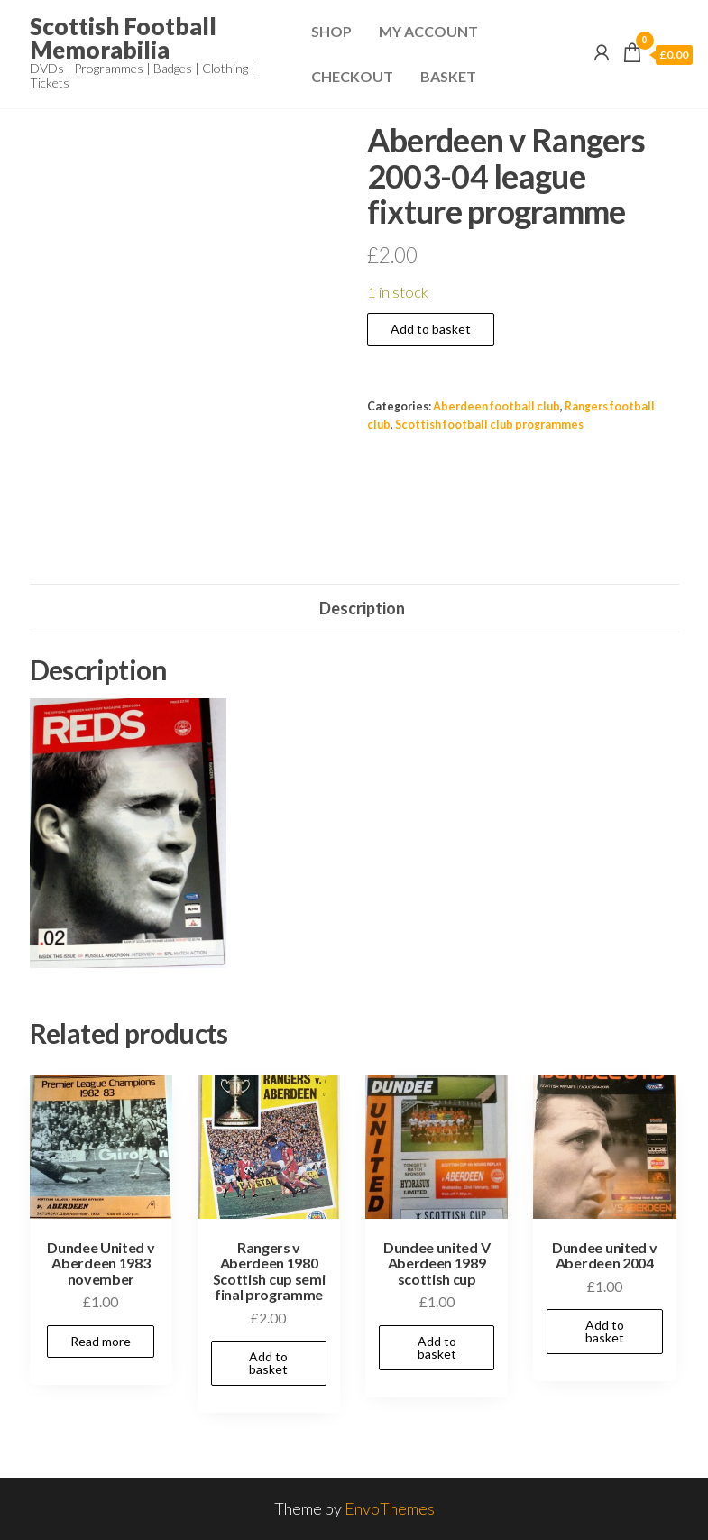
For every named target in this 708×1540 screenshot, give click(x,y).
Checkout (352, 76)
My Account (428, 31)
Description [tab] (362, 608)
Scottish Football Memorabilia (123, 38)
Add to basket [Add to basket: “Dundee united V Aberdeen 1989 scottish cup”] (437, 1347)
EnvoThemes (390, 1508)
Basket (448, 76)
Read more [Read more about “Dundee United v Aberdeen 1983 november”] (100, 1341)
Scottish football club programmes (489, 424)
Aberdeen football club (496, 406)
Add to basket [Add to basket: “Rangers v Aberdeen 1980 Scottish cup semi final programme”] (268, 1363)
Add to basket (431, 329)
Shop (331, 31)
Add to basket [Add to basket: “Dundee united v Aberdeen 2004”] (604, 1331)
